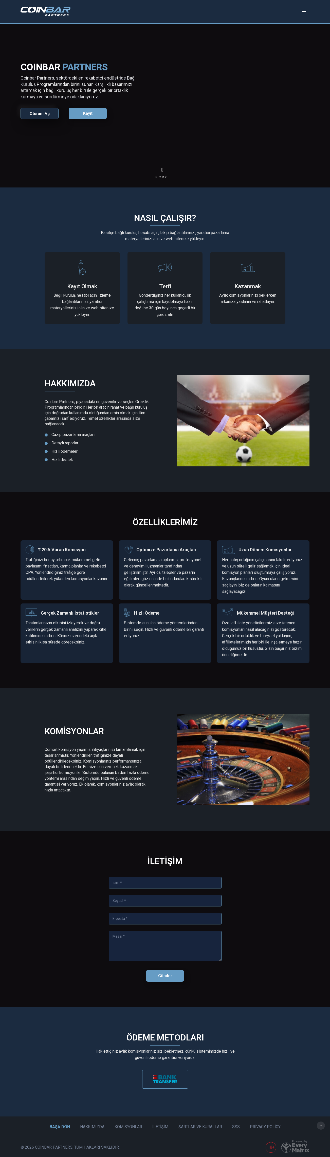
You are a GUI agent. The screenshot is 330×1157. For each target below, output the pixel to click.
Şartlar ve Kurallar (200, 1126)
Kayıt (88, 113)
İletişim (160, 1126)
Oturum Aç (40, 113)
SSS (236, 1126)
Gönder (165, 975)
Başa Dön (60, 1126)
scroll (165, 177)
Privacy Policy (265, 1126)
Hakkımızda (92, 1126)
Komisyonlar (128, 1126)
